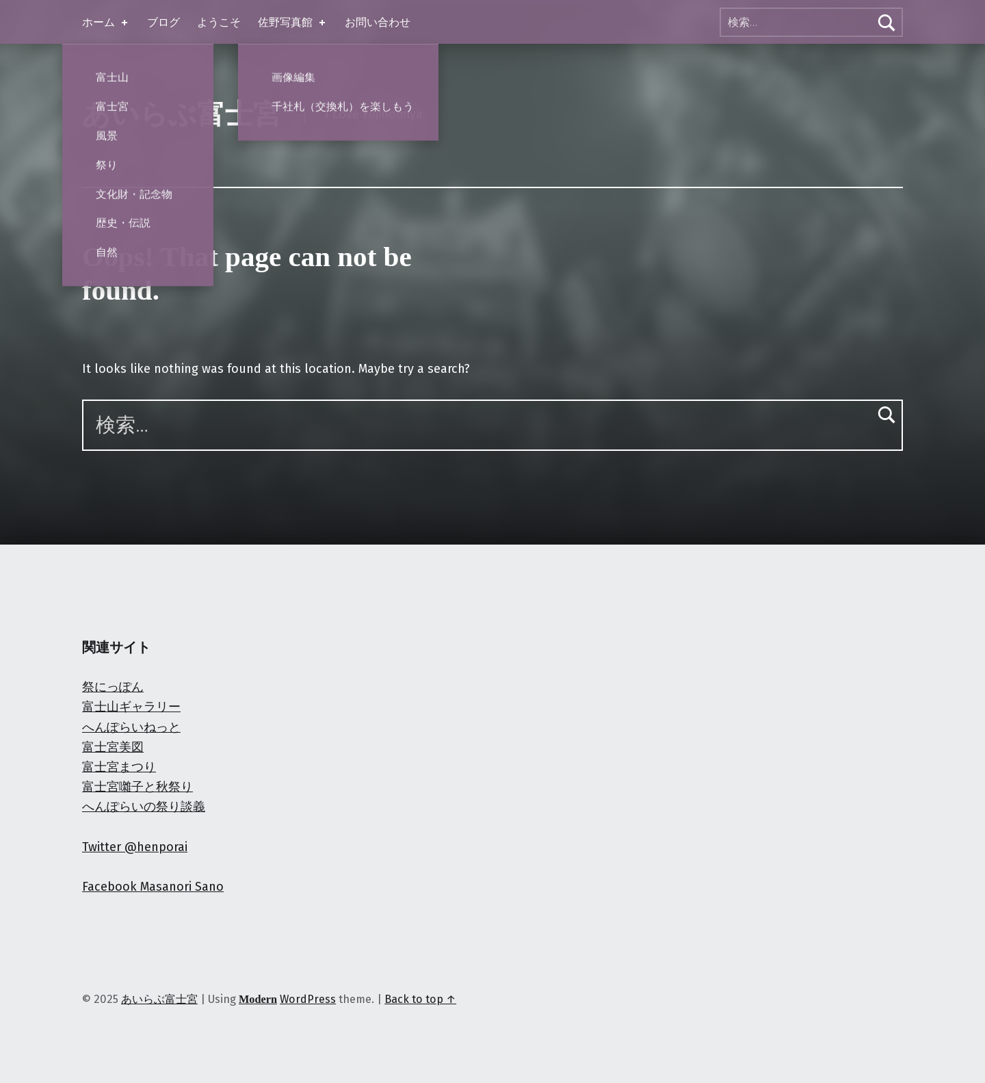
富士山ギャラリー (131, 706)
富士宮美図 (113, 747)
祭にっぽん (113, 686)
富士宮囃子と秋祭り (137, 786)
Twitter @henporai (134, 846)
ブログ (163, 22)
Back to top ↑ (420, 999)
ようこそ (219, 22)
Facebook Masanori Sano (153, 886)
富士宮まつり (119, 766)
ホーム (106, 22)
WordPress (308, 999)
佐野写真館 (293, 22)
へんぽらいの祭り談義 (143, 806)
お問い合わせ (377, 22)
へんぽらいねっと (131, 727)
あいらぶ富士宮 (181, 114)
